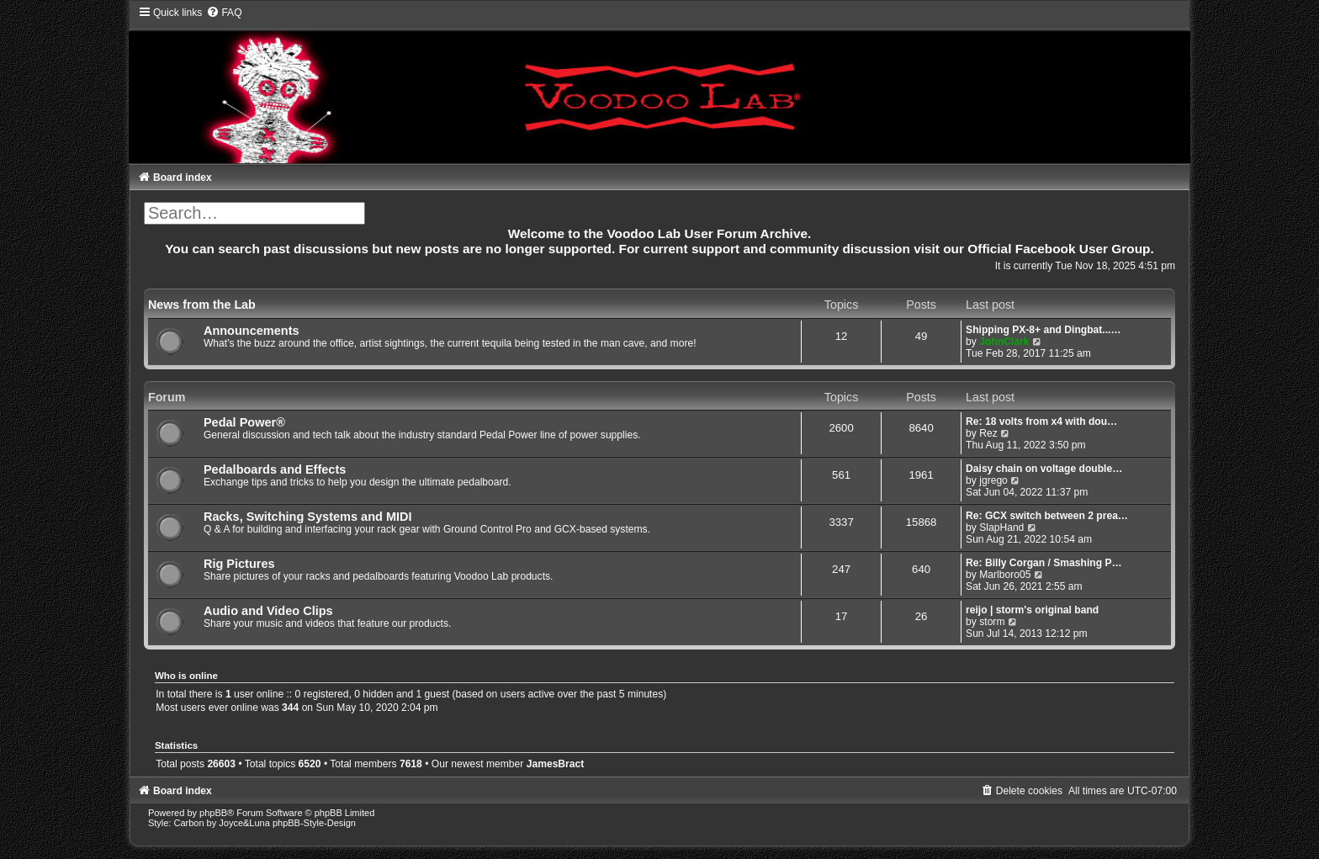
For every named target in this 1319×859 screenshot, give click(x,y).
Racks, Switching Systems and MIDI (308, 516)
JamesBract (556, 764)
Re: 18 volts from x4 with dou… (1041, 421)
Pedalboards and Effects (275, 469)
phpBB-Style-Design (314, 823)
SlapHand (1001, 527)
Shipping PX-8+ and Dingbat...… (1043, 330)
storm (991, 622)
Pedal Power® (244, 422)
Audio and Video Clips (268, 611)
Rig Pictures (239, 563)
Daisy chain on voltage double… (1044, 469)
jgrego (993, 480)
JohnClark (1004, 341)
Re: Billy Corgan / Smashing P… (1043, 563)
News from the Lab (202, 304)
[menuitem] (223, 13)
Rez (988, 433)
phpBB (213, 813)
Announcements (251, 330)
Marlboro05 (1004, 575)
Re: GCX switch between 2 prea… (1047, 516)
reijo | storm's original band (1032, 610)
